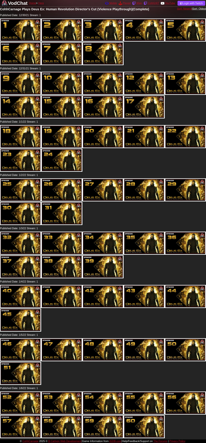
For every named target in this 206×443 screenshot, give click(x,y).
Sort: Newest (184, 8)
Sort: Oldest (199, 8)
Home (32, 3)
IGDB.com (115, 441)
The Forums (160, 441)
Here (41, 3)
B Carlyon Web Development (64, 441)
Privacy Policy (177, 441)
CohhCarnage (30, 441)
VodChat (18, 3)
